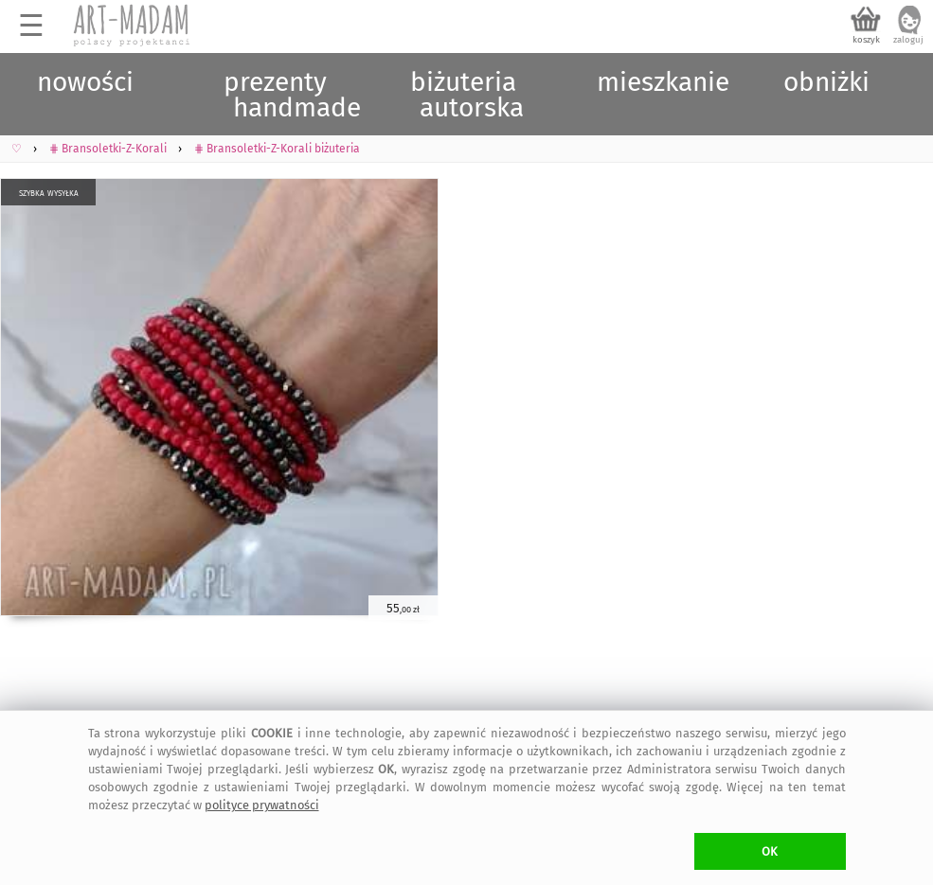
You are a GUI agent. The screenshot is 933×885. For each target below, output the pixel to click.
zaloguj (908, 39)
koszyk (866, 39)
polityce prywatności (262, 805)
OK (770, 851)
